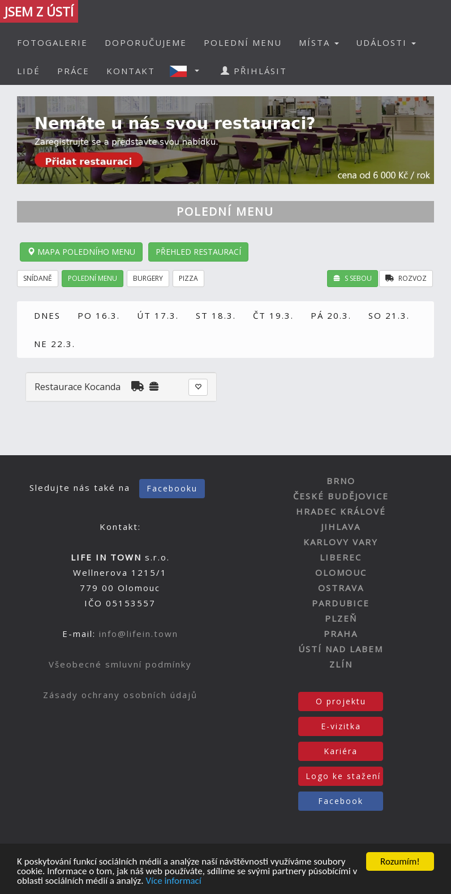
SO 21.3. (389, 315)
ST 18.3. (216, 315)
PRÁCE (73, 70)
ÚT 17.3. (158, 315)
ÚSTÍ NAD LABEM (340, 649)
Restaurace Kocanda (78, 386)
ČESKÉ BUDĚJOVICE (341, 496)
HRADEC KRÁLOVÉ (341, 511)
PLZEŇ (341, 618)
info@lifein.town (138, 633)
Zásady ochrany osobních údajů (120, 694)
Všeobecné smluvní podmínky (120, 664)
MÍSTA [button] (319, 42)
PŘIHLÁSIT (254, 70)
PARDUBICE (341, 603)
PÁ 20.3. (331, 315)
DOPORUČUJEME (146, 42)
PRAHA (341, 633)
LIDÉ (28, 70)
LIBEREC (341, 557)
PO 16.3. (99, 315)
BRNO (341, 480)
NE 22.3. (54, 343)
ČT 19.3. (273, 315)
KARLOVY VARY (340, 541)
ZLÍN (341, 664)
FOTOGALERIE (52, 42)
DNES (47, 315)
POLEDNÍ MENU (243, 42)
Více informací (173, 881)
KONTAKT (130, 70)
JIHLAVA (340, 526)
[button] (188, 71)
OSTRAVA (341, 587)
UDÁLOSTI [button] (386, 42)
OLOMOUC (341, 572)
